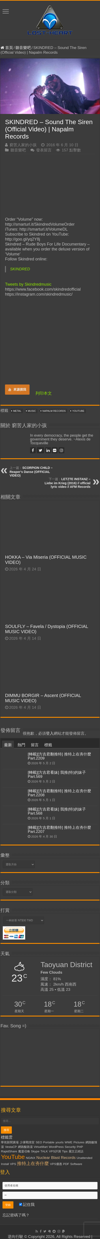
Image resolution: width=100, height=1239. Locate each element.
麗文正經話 (76, 1151)
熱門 (21, 745)
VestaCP (11, 1147)
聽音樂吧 (23, 48)
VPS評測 (55, 1151)
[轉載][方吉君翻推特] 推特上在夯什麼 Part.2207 (59, 829)
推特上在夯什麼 (33, 1163)
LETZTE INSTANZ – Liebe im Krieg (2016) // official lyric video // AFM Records (67, 483)
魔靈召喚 (24, 1151)
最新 (8, 745)
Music (32, 411)
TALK (44, 1151)
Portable (49, 1142)
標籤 (48, 745)
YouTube (78, 411)
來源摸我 (17, 389)
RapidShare (9, 1151)
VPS (13, 1164)
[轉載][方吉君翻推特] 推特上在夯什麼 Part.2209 (59, 756)
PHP (80, 1147)
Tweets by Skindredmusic (28, 284)
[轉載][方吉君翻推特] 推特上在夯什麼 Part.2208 (59, 793)
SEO (39, 1142)
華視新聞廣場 (10, 1142)
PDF (66, 1164)
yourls (59, 1142)
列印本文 (43, 393)
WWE (68, 1142)
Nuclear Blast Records (55, 1157)
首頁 (6, 48)
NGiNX (30, 1158)
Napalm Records (54, 411)
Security (70, 1147)
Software (76, 1164)
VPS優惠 (56, 1164)
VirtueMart (41, 1147)
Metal (17, 411)
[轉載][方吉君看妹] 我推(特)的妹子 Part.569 (57, 774)
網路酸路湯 (25, 1147)
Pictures (78, 1142)
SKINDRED (20, 269)
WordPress (56, 1147)
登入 (50, 733)
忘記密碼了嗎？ (16, 1215)
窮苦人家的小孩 (23, 145)
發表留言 (44, 150)
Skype (35, 1151)
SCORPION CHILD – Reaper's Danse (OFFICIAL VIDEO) (31, 471)
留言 (35, 745)
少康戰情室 (27, 1142)
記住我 (27, 1204)
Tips (65, 1151)
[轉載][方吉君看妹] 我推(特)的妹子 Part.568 (57, 811)
